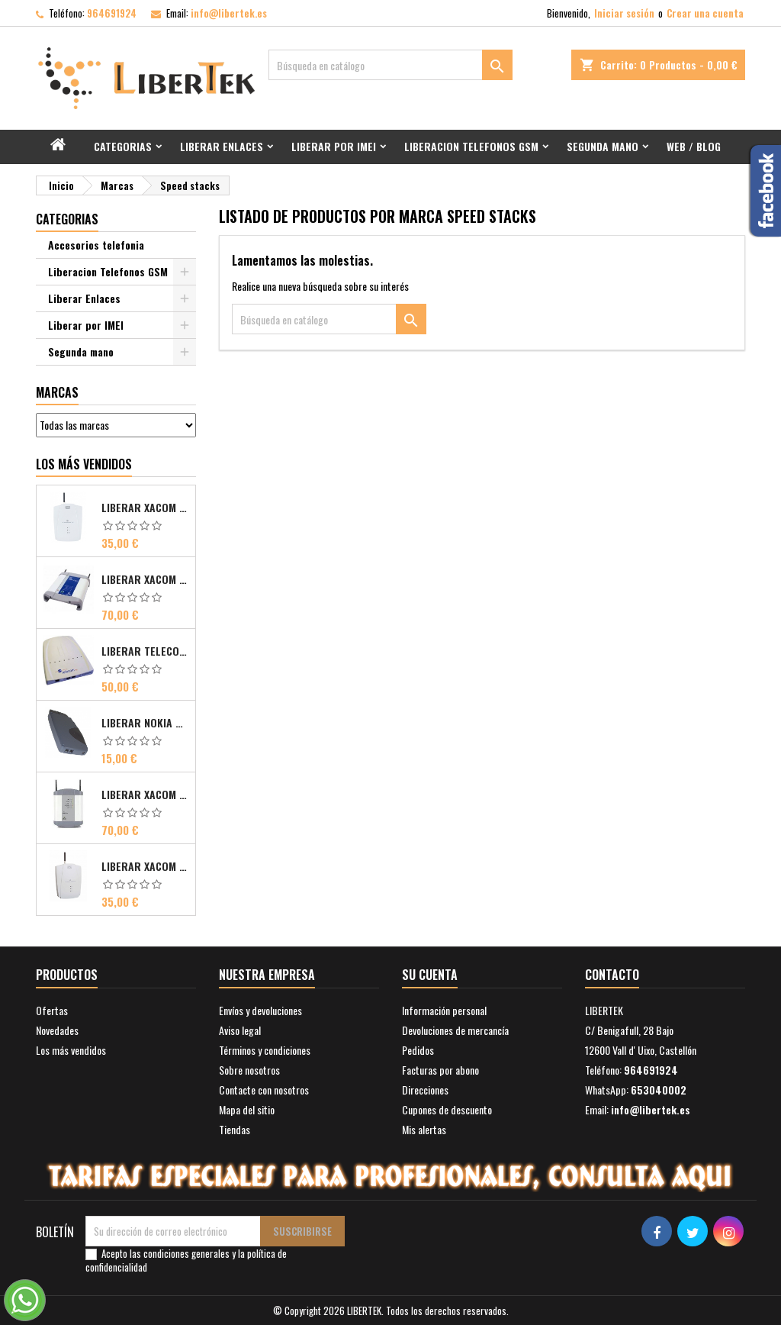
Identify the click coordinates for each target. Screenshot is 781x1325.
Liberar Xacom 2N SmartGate (145, 866)
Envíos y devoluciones (260, 1010)
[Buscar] (390, 65)
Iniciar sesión (624, 13)
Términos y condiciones (264, 1050)
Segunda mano (602, 146)
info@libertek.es (229, 13)
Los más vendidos (84, 464)
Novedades (57, 1030)
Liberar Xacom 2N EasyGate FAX (145, 507)
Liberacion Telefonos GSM (471, 146)
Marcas (57, 392)
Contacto (612, 975)
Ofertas (52, 1010)
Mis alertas (424, 1129)
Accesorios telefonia (96, 245)
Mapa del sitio (247, 1109)
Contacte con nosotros (264, 1090)
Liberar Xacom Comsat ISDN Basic (145, 579)
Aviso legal (240, 1030)
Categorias (123, 146)
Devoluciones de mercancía (455, 1030)
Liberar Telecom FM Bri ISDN (145, 651)
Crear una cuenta (705, 13)
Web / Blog (694, 146)
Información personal (444, 1010)
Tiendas (234, 1129)
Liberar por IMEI (333, 146)
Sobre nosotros (249, 1070)
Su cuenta (430, 975)
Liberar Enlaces (221, 146)
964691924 (112, 13)
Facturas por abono (440, 1070)
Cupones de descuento (447, 1109)
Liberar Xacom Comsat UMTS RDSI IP (145, 794)
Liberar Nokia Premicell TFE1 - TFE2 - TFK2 (145, 723)
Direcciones (425, 1090)
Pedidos (418, 1050)
